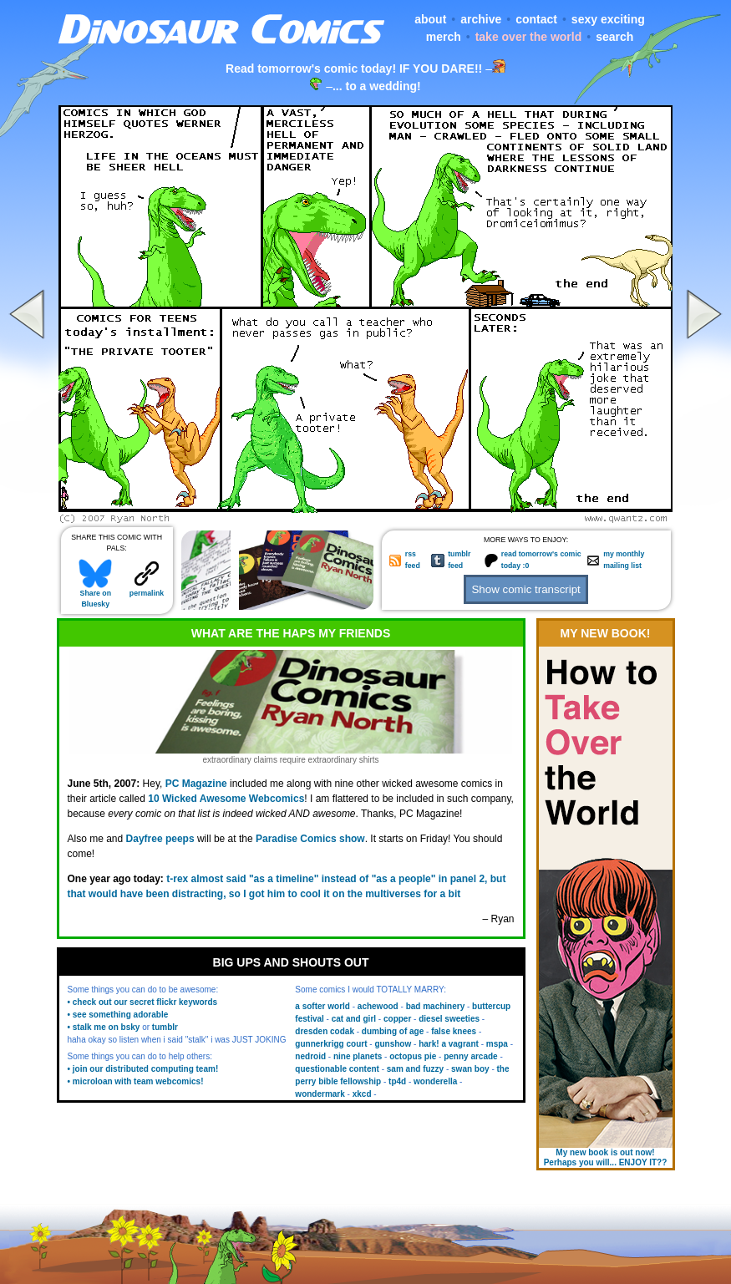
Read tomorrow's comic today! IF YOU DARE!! (354, 68)
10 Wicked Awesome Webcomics (226, 798)
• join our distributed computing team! (143, 1068)
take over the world (528, 36)
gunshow (392, 1043)
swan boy (470, 1068)
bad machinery (435, 1006)
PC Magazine (196, 783)
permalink (146, 589)
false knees (453, 1031)
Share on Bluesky (95, 594)
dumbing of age (393, 1031)
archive (480, 19)
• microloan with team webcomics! (136, 1081)
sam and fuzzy (415, 1068)
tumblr (165, 1027)
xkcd (362, 1094)
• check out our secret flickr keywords (143, 1002)
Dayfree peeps (160, 839)
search (614, 36)
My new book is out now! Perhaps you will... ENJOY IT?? (606, 1157)
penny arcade (470, 1056)
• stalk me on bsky (104, 1027)
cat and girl (354, 1018)
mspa (497, 1043)
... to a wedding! (377, 86)
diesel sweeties (449, 1018)
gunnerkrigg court (331, 1043)
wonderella (435, 1081)
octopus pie (412, 1056)
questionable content (337, 1068)
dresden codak (324, 1031)
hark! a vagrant (449, 1043)
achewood (378, 1006)
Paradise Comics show (310, 839)
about (430, 19)
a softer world (322, 1006)
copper (397, 1018)
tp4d (397, 1081)
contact (536, 19)
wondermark (319, 1094)
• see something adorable (118, 1014)
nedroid (310, 1056)
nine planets (357, 1056)
